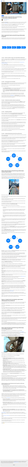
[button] (26, 1)
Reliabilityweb (12, 95)
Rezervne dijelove (3, 412)
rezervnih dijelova (22, 331)
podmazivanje (8, 397)
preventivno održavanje (6, 415)
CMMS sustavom (23, 276)
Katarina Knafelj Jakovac (6, 19)
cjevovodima (9, 176)
